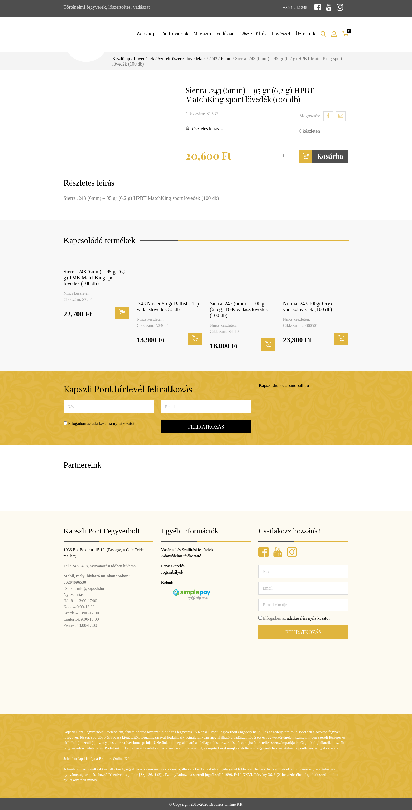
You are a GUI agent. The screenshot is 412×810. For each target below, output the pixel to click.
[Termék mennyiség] (287, 155)
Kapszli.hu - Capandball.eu (284, 385)
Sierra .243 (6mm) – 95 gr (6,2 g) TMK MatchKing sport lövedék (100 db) (95, 277)
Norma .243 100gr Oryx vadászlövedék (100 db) (308, 306)
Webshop (146, 33)
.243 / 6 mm (220, 58)
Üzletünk (305, 33)
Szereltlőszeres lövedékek (181, 58)
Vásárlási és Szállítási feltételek (187, 549)
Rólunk (167, 581)
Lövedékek (144, 58)
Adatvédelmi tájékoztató (181, 555)
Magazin (202, 33)
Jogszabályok (172, 571)
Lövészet (281, 33)
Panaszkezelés (173, 565)
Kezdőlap (121, 58)
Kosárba (321, 155)
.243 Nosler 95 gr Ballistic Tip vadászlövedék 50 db (168, 306)
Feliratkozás (206, 425)
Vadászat (225, 33)
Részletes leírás (204, 128)
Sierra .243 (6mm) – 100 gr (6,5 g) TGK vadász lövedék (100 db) (239, 309)
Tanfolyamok (174, 33)
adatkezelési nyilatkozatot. (114, 423)
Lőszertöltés (253, 33)
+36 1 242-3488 (294, 7)
